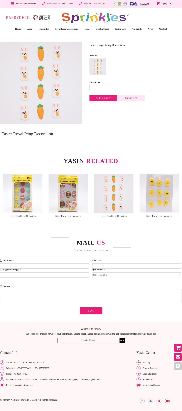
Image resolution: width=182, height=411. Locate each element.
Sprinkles (44, 29)
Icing (86, 29)
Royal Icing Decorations (66, 29)
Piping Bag (120, 29)
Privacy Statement (150, 368)
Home (18, 29)
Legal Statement (150, 374)
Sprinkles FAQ (149, 379)
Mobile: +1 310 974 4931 (95, 4)
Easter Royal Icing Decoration (23, 216)
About (30, 29)
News (150, 29)
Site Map (146, 362)
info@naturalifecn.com (26, 4)
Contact (163, 29)
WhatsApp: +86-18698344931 (60, 4)
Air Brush (137, 29)
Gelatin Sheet (102, 29)
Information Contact (151, 385)
